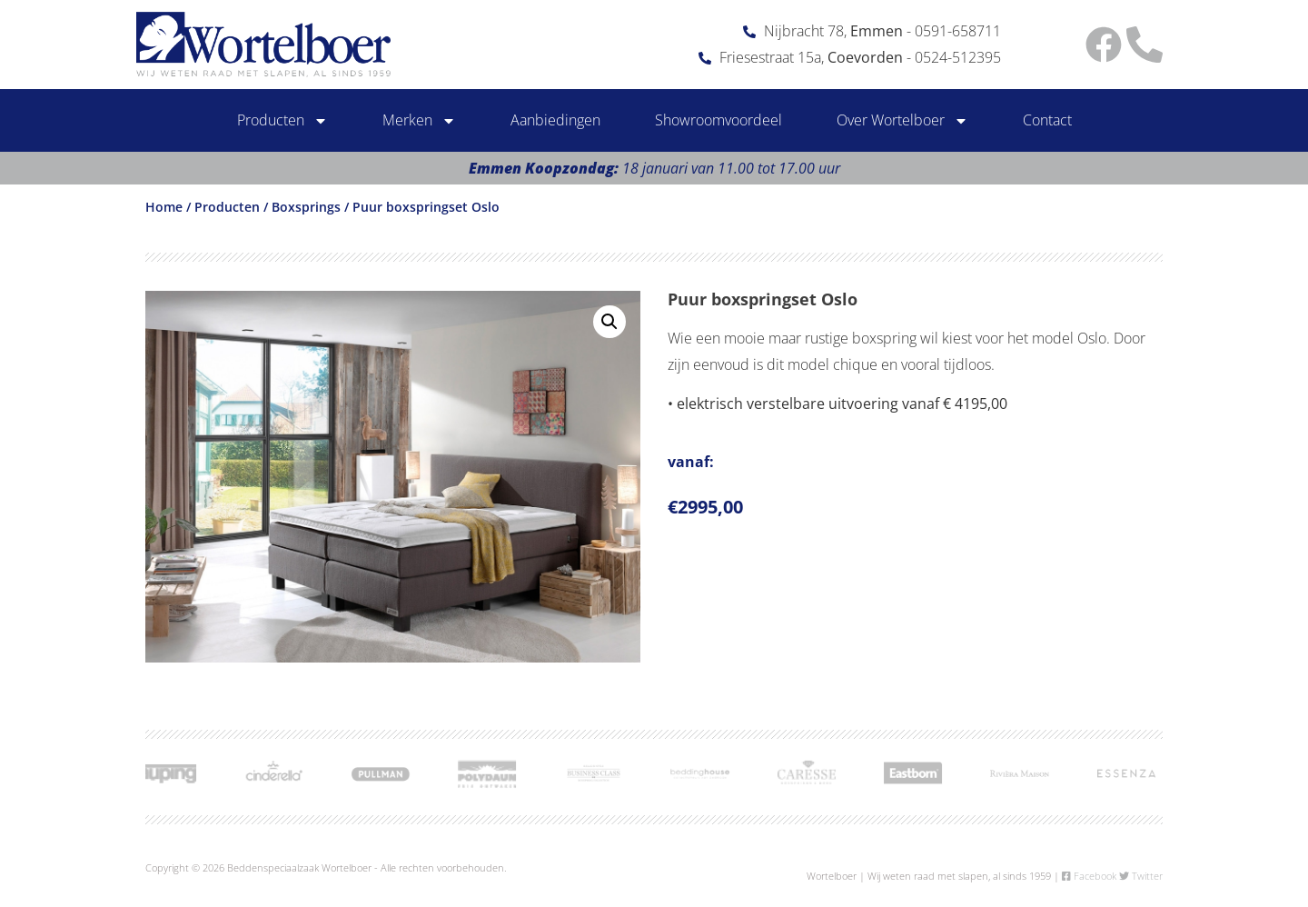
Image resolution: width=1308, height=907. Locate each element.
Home (164, 206)
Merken (419, 121)
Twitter (1141, 875)
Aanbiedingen (555, 120)
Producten (282, 121)
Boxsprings (306, 206)
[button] (609, 321)
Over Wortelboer (902, 121)
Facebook (1089, 875)
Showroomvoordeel (718, 120)
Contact (1047, 120)
